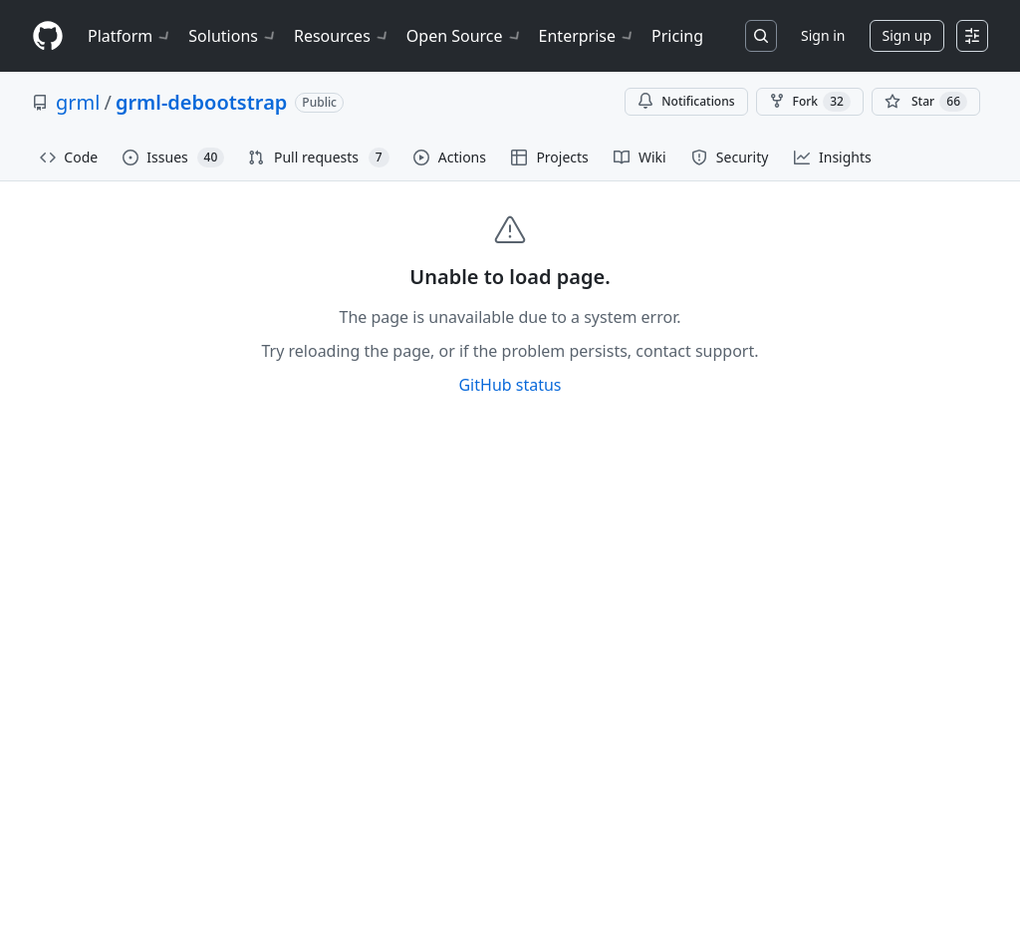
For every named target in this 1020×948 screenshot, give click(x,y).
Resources (342, 36)
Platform (130, 36)
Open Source (464, 36)
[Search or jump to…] (761, 36)
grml (78, 102)
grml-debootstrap (201, 102)
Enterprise (587, 36)
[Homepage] (48, 36)
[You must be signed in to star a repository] (926, 102)
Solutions (233, 36)
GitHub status (509, 385)
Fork (810, 102)
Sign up (907, 35)
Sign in (823, 35)
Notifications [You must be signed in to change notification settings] (686, 101)
